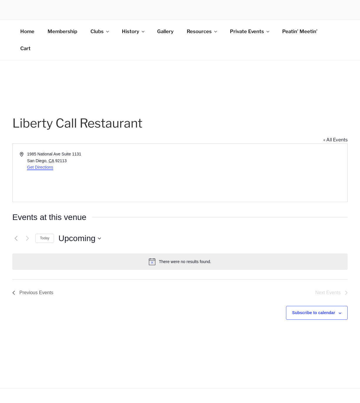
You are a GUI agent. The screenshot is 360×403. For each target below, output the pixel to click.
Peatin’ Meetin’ (299, 31)
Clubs (100, 31)
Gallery (165, 31)
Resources (202, 31)
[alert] (180, 261)
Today (44, 238)
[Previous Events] (15, 238)
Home (27, 31)
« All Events (335, 140)
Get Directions (40, 167)
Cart (25, 48)
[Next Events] (27, 238)
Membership (62, 31)
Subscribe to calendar (313, 312)
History (134, 31)
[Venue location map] (263, 173)
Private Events (250, 31)
